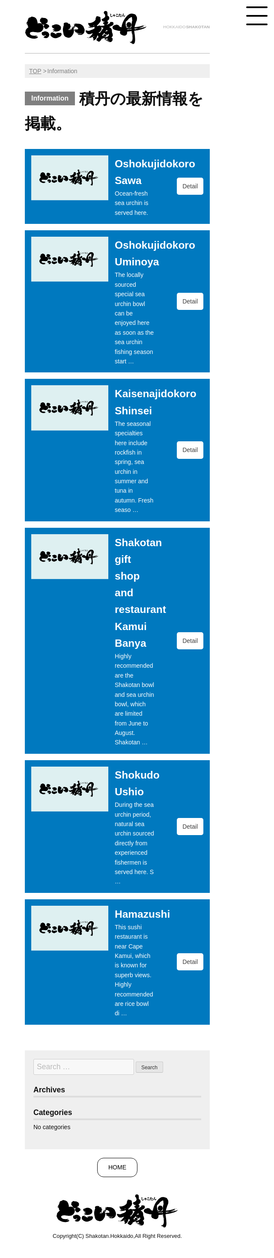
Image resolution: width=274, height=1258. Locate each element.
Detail (190, 186)
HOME (117, 1167)
